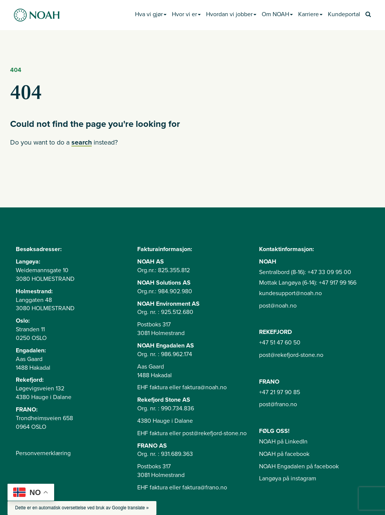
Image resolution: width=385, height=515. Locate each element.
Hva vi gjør (151, 14)
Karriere (310, 14)
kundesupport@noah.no (290, 293)
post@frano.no (278, 404)
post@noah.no (278, 305)
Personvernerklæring (43, 453)
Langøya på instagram (287, 478)
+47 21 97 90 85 (279, 392)
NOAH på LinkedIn (283, 441)
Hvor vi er (186, 14)
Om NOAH (277, 14)
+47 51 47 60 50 (279, 342)
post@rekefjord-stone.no (291, 355)
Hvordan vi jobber (231, 14)
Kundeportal (344, 14)
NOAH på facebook (284, 454)
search (81, 142)
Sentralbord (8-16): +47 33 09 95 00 (305, 272)
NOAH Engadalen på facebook (299, 466)
